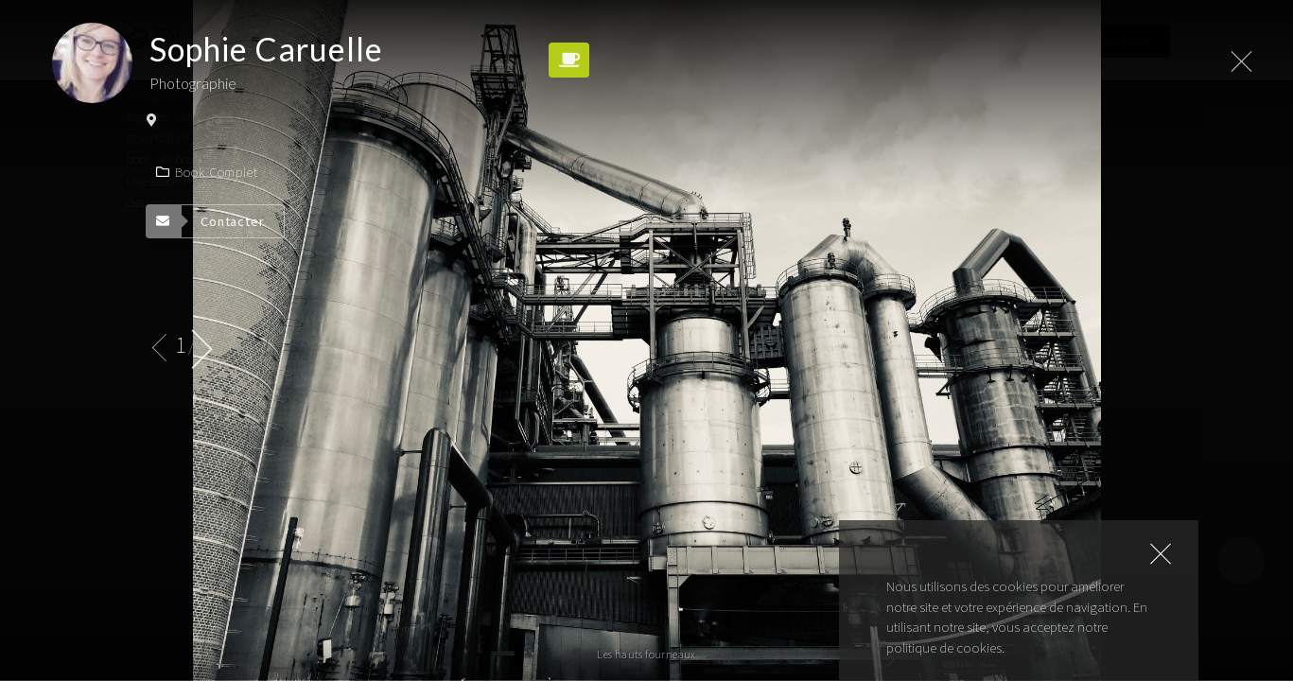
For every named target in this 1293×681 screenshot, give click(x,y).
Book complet (207, 172)
